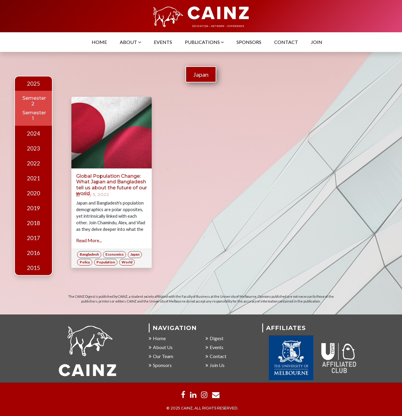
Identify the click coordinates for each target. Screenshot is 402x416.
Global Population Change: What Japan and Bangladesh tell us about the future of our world (111, 184)
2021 (33, 178)
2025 (33, 83)
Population (105, 262)
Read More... (89, 240)
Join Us (215, 365)
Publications (204, 42)
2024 (33, 133)
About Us (161, 347)
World (127, 262)
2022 (33, 163)
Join (316, 42)
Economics (114, 254)
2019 (33, 208)
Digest (214, 338)
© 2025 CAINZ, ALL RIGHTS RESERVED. (202, 408)
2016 (33, 253)
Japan (200, 74)
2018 (33, 223)
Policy (85, 262)
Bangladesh (89, 254)
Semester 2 (34, 101)
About (130, 42)
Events (163, 42)
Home (99, 42)
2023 (33, 148)
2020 (33, 193)
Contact (286, 42)
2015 (33, 268)
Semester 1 (34, 115)
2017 (33, 238)
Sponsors (249, 42)
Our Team (161, 356)
